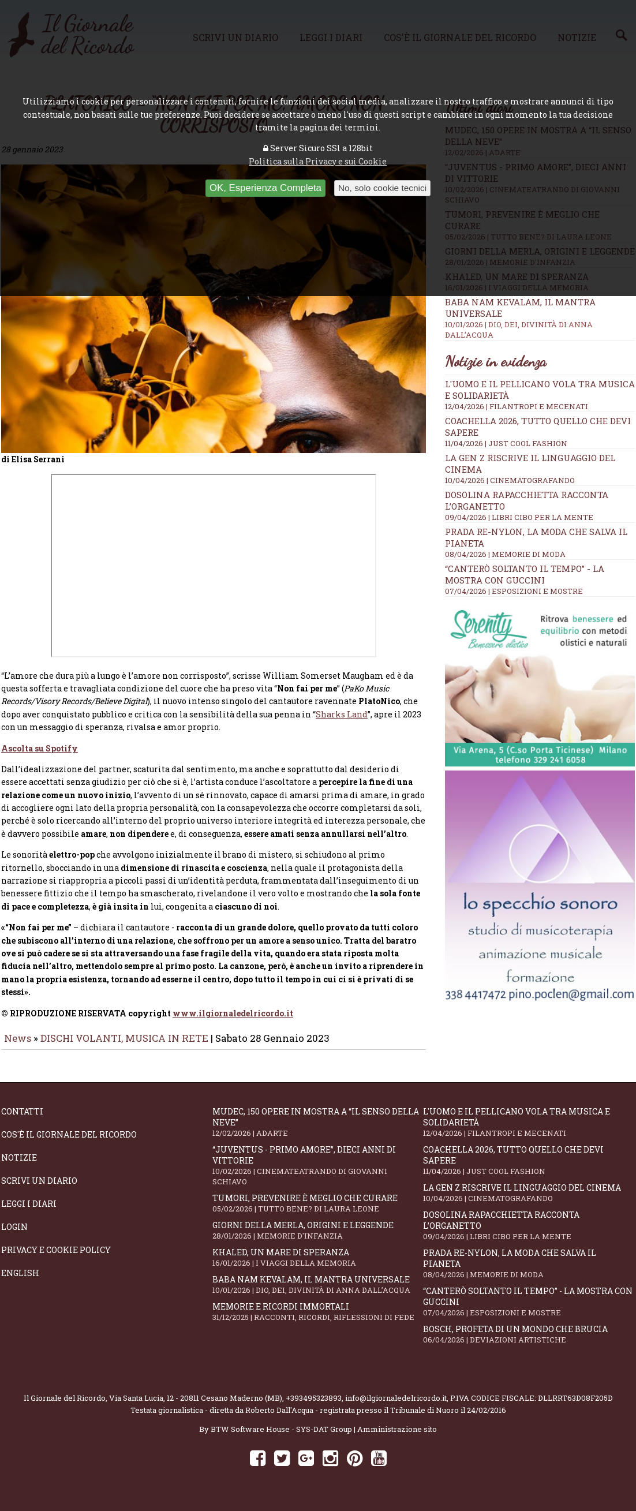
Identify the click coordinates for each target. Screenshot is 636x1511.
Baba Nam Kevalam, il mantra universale (318, 1292)
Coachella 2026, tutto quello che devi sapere (528, 1168)
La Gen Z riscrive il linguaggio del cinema (528, 1200)
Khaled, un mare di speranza (318, 1265)
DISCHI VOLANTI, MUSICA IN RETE (124, 1046)
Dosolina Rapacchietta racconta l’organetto (528, 1233)
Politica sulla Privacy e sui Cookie (318, 161)
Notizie (19, 1165)
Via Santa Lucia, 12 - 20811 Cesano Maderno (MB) (195, 1406)
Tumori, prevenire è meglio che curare (318, 1211)
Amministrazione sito (397, 1437)
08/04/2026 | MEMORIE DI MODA (505, 554)
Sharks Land (342, 722)
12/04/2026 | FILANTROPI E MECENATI (516, 406)
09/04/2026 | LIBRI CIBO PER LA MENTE (519, 517)
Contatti (22, 1119)
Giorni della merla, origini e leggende (318, 1238)
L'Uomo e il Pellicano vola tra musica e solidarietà (528, 1130)
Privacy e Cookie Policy (56, 1257)
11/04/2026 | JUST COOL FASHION (506, 443)
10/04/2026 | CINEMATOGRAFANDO (510, 480)
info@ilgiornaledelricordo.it (396, 1406)
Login (14, 1234)
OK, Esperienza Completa (265, 187)
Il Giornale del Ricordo (65, 1406)
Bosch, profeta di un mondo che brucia (528, 1342)
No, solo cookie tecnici (382, 188)
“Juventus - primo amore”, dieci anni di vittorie (318, 1173)
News (17, 1046)
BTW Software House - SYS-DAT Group (281, 1437)
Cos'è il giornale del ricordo (69, 1142)
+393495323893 (314, 1406)
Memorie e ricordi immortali (318, 1319)
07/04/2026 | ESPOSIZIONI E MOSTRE (514, 591)
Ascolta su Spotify (39, 756)
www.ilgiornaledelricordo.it (233, 1021)
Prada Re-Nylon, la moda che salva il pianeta (528, 1271)
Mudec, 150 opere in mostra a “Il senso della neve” (318, 1130)
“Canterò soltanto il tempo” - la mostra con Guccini (524, 574)
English (20, 1281)
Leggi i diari (29, 1211)
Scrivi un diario (39, 1188)
